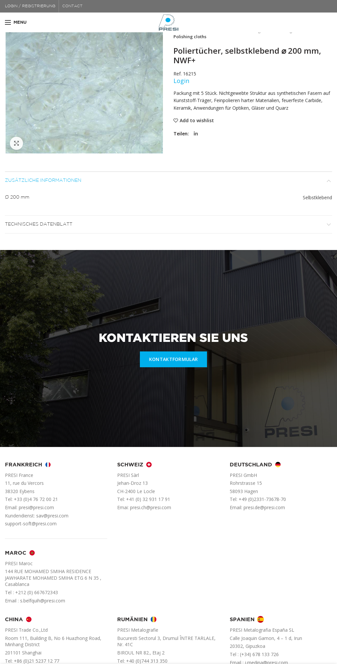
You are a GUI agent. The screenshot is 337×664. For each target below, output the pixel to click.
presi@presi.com (36, 507)
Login (181, 81)
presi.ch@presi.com (150, 507)
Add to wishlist (197, 120)
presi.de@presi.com (264, 507)
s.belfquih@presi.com (42, 600)
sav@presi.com (52, 515)
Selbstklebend (317, 197)
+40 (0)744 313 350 (147, 661)
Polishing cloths (189, 37)
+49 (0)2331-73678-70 (262, 499)
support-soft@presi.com (31, 523)
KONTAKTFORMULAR (173, 359)
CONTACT (72, 6)
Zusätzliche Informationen (43, 180)
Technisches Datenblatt (38, 224)
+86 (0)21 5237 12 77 (36, 661)
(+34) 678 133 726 (259, 654)
